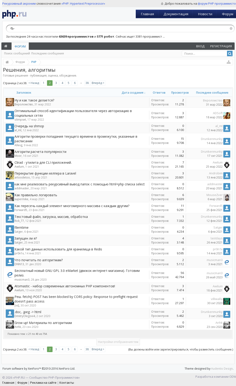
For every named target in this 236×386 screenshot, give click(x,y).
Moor (18, 156)
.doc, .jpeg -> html (28, 312)
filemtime (22, 227)
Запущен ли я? (26, 238)
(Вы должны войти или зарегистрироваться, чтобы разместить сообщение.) (180, 349)
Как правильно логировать (36, 195)
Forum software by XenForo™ (39, 369)
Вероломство (24, 104)
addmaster (22, 188)
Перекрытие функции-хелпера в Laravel (45, 173)
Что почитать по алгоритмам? (39, 260)
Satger (19, 232)
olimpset (20, 120)
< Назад (33, 83)
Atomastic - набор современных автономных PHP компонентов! (65, 286)
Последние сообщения (47, 53)
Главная (147, 14)
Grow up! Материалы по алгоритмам (43, 323)
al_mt (18, 130)
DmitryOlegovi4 (25, 316)
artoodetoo (22, 177)
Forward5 (21, 210)
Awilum (19, 167)
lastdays (217, 238)
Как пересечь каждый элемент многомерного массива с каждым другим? (72, 206)
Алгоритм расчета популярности (40, 151)
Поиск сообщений (17, 53)
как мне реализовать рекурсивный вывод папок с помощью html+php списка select (80, 184)
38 (87, 83)
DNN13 (19, 264)
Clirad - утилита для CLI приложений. (43, 162)
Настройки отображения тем (118, 342)
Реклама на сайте (43, 382)
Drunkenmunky (212, 139)
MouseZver (214, 195)
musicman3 (215, 260)
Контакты (66, 382)
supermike (21, 199)
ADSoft (218, 113)
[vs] (17, 305)
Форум (20, 46)
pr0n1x (19, 253)
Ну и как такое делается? (34, 100)
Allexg (18, 145)
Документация (176, 14)
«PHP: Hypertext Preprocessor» (83, 3)
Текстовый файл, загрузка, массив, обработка (51, 216)
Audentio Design (222, 369)
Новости (205, 14)
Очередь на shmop (29, 126)
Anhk (18, 327)
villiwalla (217, 299)
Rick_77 (19, 221)
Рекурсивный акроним (19, 3)
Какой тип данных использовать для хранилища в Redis (58, 249)
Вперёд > (98, 83)
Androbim (216, 173)
